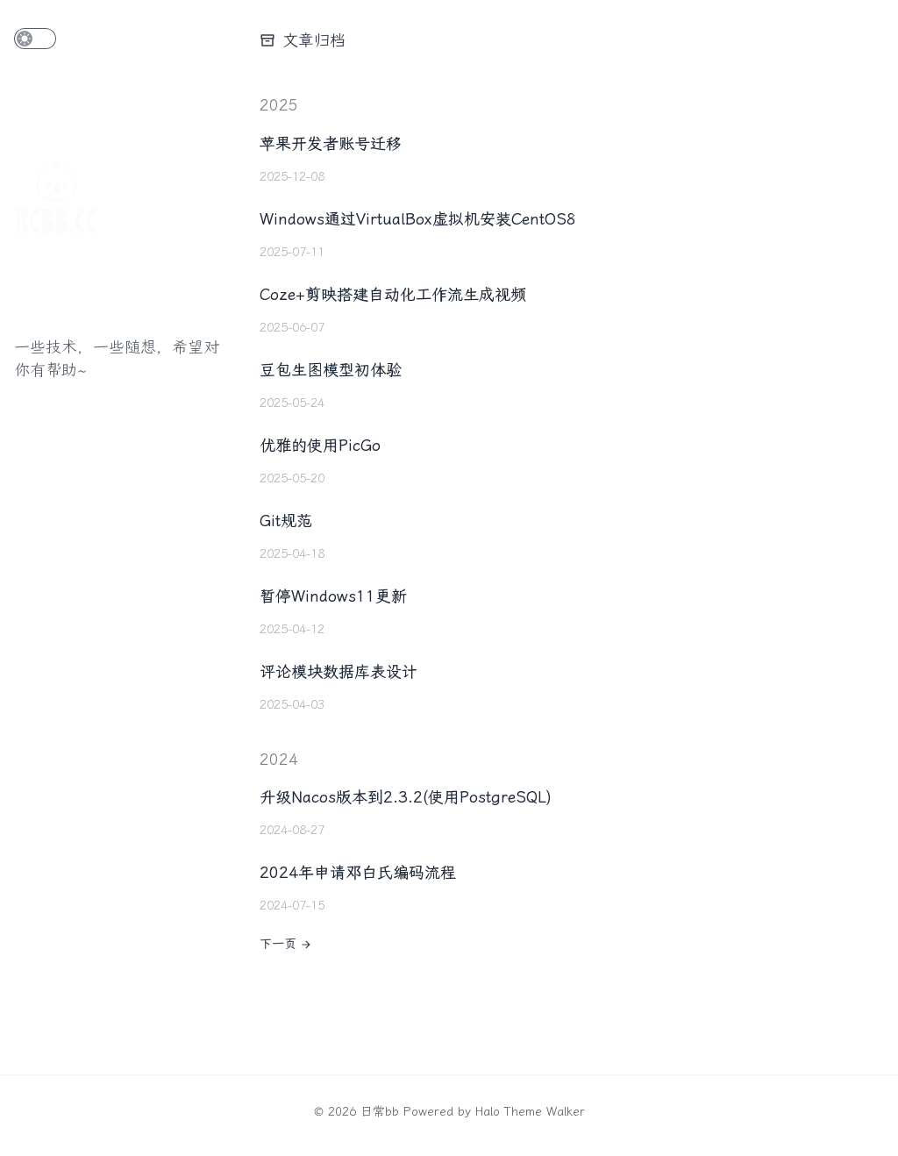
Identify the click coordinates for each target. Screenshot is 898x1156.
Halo (487, 1111)
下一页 (286, 944)
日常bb (379, 1111)
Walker (565, 1111)
